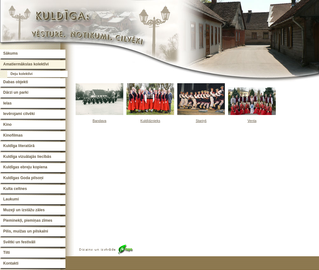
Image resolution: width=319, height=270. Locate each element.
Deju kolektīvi (21, 74)
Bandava (99, 121)
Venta (252, 121)
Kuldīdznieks (150, 121)
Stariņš (201, 121)
